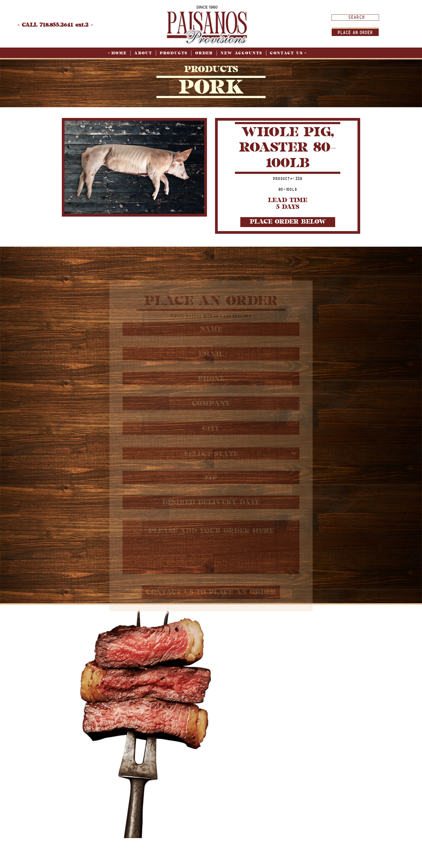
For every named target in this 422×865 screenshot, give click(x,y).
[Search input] (356, 17)
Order (204, 53)
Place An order (355, 32)
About (143, 53)
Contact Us (286, 53)
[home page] (207, 24)
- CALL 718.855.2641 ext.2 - (55, 24)
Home (119, 53)
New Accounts (241, 53)
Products (174, 53)
